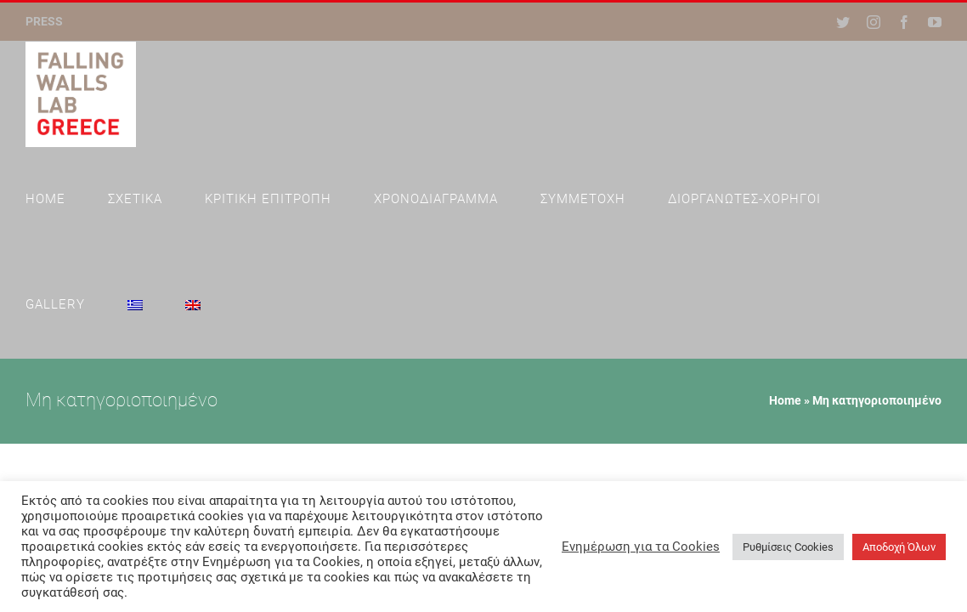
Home (785, 295)
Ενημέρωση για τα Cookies (641, 546)
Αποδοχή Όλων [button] (899, 547)
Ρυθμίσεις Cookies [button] (788, 547)
